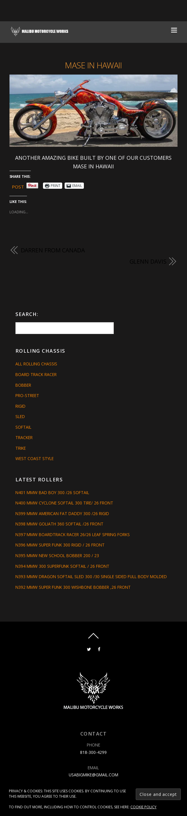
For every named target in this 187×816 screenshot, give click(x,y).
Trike (20, 448)
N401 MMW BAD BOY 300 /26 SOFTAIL (52, 492)
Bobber (23, 385)
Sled (20, 416)
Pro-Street (27, 395)
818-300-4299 (93, 752)
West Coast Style (34, 458)
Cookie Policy (143, 806)
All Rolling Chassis (36, 364)
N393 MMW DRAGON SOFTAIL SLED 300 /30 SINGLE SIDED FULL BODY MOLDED (91, 576)
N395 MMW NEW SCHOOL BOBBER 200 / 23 (57, 555)
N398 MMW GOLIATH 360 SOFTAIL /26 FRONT (59, 524)
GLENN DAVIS (148, 261)
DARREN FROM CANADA (53, 250)
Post (18, 186)
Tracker (24, 437)
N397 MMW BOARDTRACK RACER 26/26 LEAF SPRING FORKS (72, 534)
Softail (23, 427)
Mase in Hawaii (93, 65)
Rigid (20, 406)
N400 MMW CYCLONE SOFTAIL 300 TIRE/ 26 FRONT (64, 503)
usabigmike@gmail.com (93, 775)
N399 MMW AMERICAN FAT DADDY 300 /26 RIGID (62, 513)
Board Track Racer (36, 374)
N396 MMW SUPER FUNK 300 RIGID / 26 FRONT (60, 545)
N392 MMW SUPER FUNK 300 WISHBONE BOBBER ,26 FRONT (73, 587)
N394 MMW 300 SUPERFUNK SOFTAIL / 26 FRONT (62, 566)
